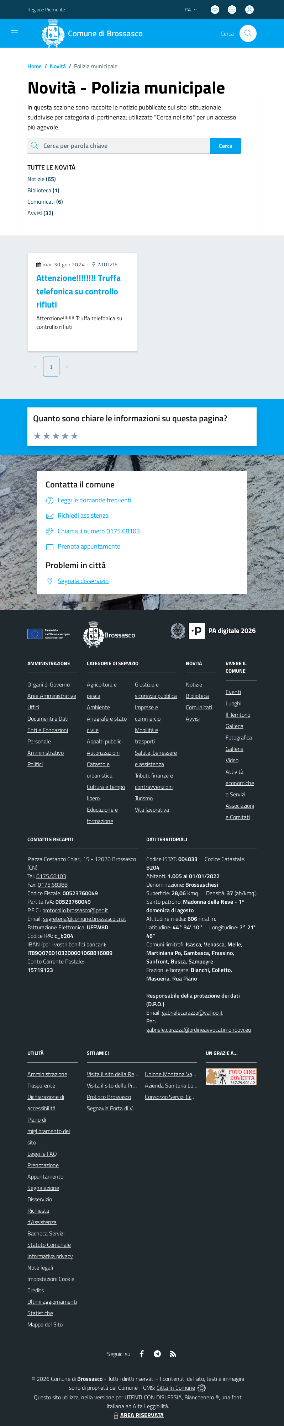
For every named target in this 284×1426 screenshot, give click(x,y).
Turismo (144, 798)
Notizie (104, 264)
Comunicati (199, 707)
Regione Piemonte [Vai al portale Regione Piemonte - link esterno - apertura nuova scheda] (46, 9)
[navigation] (14, 32)
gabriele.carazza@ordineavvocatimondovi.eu (198, 1029)
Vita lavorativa (152, 809)
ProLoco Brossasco (109, 1097)
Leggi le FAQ (42, 1153)
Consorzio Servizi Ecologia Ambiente (187, 1097)
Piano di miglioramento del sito (48, 1131)
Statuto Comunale (49, 1244)
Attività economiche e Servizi (240, 783)
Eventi (233, 692)
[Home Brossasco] (95, 33)
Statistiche (40, 1313)
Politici (35, 764)
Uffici (33, 707)
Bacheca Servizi (45, 1233)
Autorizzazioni (103, 752)
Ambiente (98, 707)
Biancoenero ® (201, 1397)
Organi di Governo (48, 684)
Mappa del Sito (45, 1324)
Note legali (40, 1267)
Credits (35, 1290)
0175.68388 (53, 884)
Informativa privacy (50, 1256)
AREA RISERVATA (138, 1415)
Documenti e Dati (47, 718)
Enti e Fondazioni (47, 730)
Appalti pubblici (104, 741)
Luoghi (233, 703)
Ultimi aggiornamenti (52, 1301)
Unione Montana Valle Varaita (180, 1074)
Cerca (225, 145)
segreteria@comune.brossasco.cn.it (84, 918)
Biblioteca (197, 695)
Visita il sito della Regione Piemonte (129, 1074)
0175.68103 (51, 876)
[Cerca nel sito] (248, 33)
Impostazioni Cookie (50, 1279)
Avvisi (193, 718)
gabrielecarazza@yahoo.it (192, 1012)
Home (34, 66)
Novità (54, 66)
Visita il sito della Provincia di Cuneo (129, 1085)
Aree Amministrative (51, 695)
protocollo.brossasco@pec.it (75, 910)
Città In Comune (176, 1387)
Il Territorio (238, 714)
